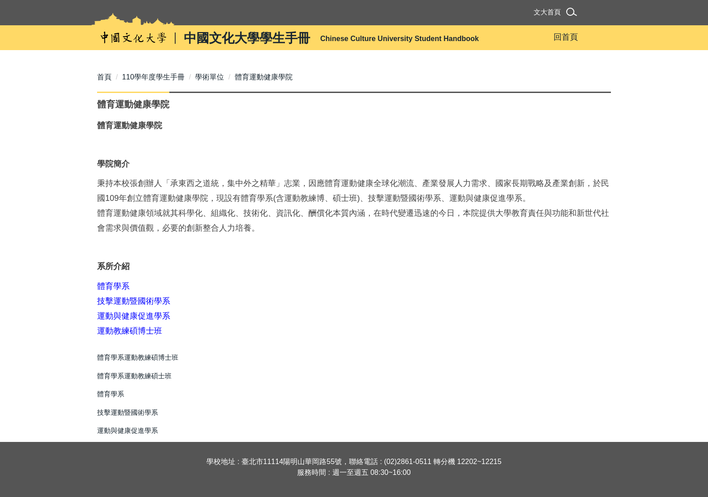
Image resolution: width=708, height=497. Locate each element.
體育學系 (110, 394)
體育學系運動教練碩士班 (134, 376)
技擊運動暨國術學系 (127, 412)
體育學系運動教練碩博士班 (137, 357)
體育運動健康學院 (264, 77)
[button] (573, 13)
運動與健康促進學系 (127, 430)
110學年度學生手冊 (153, 77)
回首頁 (566, 37)
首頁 (104, 77)
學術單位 (209, 77)
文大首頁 (547, 12)
